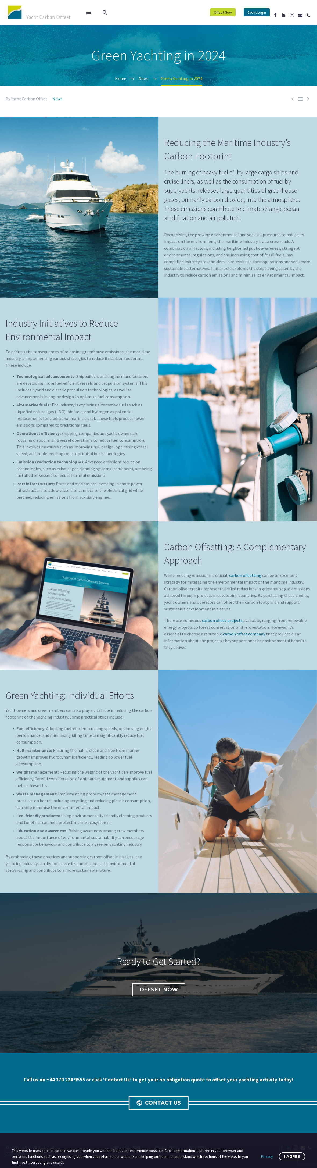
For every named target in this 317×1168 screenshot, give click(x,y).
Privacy (267, 1156)
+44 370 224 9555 (66, 1079)
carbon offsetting (245, 575)
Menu (88, 12)
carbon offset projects (222, 620)
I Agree (292, 1156)
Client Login (256, 12)
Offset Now (223, 12)
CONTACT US (160, 1103)
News (57, 98)
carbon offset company (244, 634)
